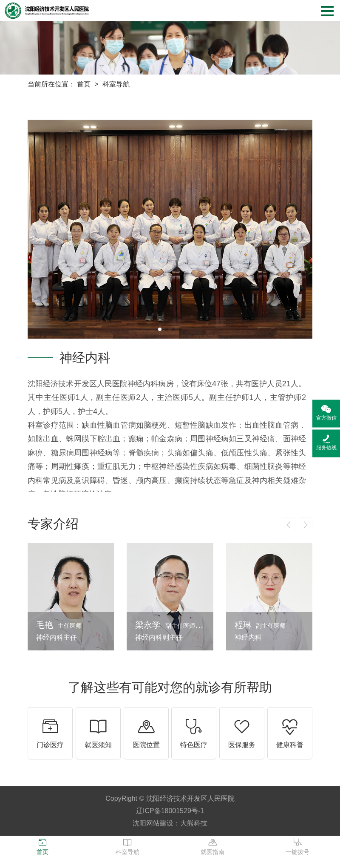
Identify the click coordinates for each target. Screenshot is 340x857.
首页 (84, 84)
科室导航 (116, 84)
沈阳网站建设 (153, 823)
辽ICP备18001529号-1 (170, 810)
